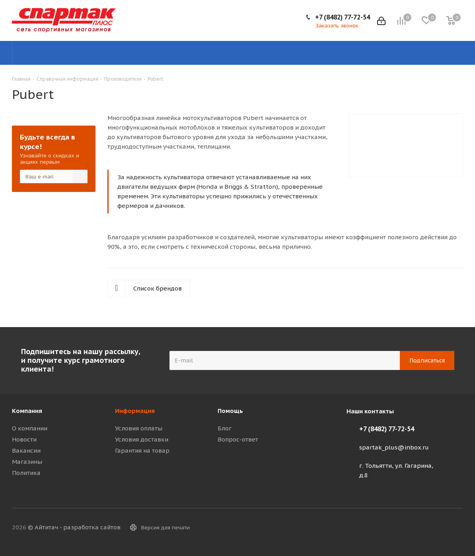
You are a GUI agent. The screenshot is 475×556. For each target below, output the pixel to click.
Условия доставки (141, 439)
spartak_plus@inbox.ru (394, 447)
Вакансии (26, 450)
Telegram (417, 528)
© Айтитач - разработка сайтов (74, 527)
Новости (24, 439)
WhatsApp (457, 528)
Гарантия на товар (142, 450)
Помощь (230, 411)
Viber (437, 528)
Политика (26, 473)
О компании (29, 428)
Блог (225, 428)
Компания (27, 411)
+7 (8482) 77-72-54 (342, 17)
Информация (135, 411)
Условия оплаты (138, 428)
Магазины (27, 461)
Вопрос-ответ (238, 439)
